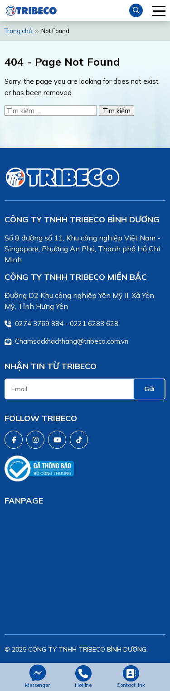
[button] (158, 10)
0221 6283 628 (94, 323)
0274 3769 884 (39, 323)
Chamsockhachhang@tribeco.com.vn (71, 341)
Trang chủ (18, 30)
